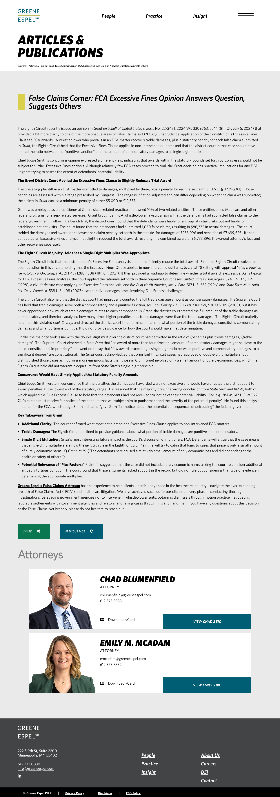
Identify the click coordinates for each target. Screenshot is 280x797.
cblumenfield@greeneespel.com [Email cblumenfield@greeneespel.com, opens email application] (125, 595)
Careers (209, 763)
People (108, 16)
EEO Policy (133, 793)
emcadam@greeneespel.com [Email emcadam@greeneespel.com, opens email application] (123, 658)
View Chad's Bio (207, 621)
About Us (210, 755)
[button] (245, 16)
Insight (200, 16)
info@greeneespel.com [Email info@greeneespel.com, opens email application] (36, 768)
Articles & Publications (40, 65)
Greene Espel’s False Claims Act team (49, 485)
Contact (209, 780)
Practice (154, 16)
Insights (22, 65)
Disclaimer (105, 793)
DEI (204, 772)
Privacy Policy (74, 793)
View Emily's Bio (207, 685)
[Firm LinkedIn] (19, 775)
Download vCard (117, 619)
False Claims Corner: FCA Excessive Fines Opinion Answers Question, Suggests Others (101, 65)
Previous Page (79, 531)
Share (31, 531)
